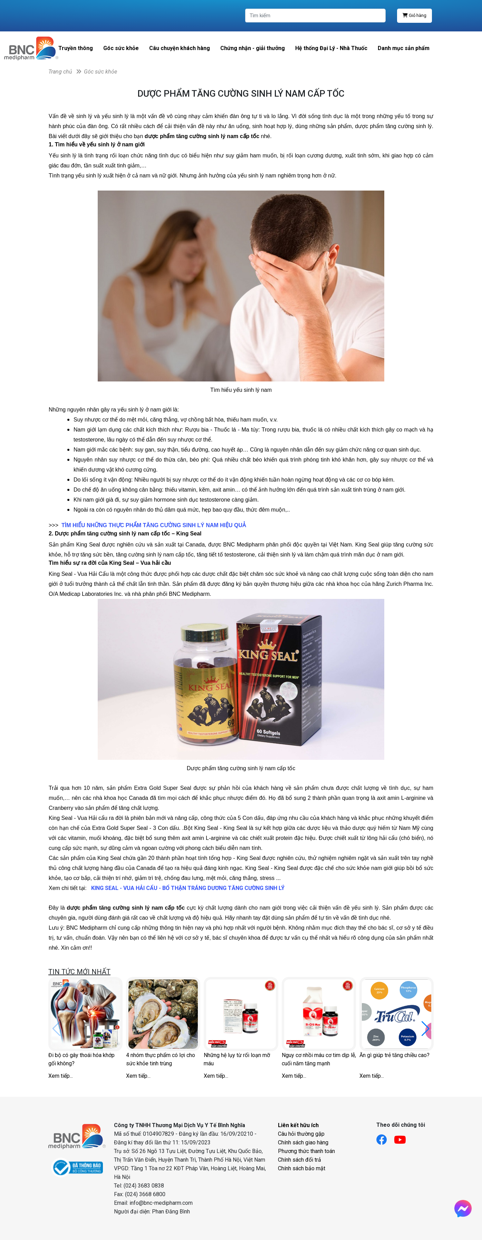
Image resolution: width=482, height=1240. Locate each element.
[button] (425, 1028)
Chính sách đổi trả (299, 1159)
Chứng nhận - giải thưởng (252, 48)
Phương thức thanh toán (306, 1151)
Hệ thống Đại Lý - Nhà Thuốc (331, 48)
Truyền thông (75, 48)
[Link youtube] (403, 1137)
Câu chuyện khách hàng (179, 48)
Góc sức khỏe (121, 48)
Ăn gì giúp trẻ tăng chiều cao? (394, 1055)
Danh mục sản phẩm (404, 48)
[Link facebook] (385, 1137)
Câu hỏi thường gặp (301, 1134)
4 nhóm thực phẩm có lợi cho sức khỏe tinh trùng (160, 1059)
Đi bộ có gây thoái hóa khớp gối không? (81, 1059)
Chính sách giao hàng (303, 1142)
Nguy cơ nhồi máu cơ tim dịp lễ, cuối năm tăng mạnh (319, 1059)
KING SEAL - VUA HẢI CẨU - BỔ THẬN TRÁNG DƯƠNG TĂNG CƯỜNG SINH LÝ (188, 888)
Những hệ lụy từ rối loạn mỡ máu (237, 1059)
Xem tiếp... (60, 1076)
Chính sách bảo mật (301, 1168)
